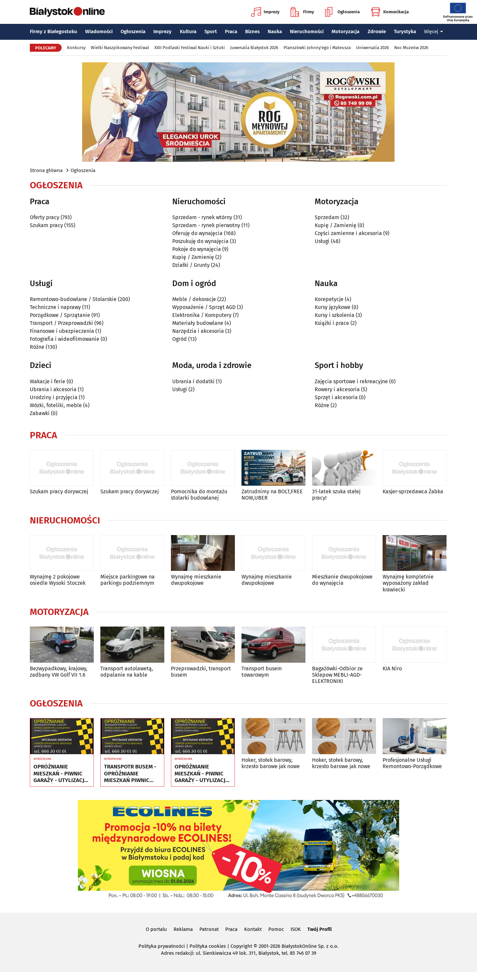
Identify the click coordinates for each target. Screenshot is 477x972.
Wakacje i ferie (47, 381)
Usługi (322, 241)
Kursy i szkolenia (334, 315)
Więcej (433, 31)
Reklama (183, 929)
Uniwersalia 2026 (372, 47)
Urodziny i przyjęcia (54, 397)
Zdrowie (377, 31)
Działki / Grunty (191, 265)
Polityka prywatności (161, 946)
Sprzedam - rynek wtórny (202, 217)
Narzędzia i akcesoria (198, 331)
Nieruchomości (307, 31)
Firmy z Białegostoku (53, 31)
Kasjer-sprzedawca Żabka (413, 491)
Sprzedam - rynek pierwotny (206, 225)
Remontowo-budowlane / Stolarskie (73, 299)
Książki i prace (332, 323)
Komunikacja (390, 12)
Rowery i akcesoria (337, 389)
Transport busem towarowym (261, 671)
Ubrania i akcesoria (53, 389)
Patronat (209, 929)
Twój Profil (319, 929)
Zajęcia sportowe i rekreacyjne (351, 381)
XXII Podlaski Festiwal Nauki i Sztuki (189, 47)
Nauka (275, 31)
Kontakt (253, 929)
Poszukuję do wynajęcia (200, 241)
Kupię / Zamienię (193, 257)
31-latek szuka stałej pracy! (336, 494)
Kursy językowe (332, 307)
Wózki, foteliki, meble (56, 405)
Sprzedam (327, 217)
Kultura (188, 31)
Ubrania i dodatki (193, 381)
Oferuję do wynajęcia (197, 233)
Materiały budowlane (197, 323)
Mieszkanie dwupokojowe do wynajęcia (342, 580)
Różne (37, 347)
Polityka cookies (207, 946)
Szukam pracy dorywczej (59, 491)
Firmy (302, 12)
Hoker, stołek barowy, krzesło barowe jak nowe (270, 763)
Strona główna (46, 170)
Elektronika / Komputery (202, 315)
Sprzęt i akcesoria (336, 397)
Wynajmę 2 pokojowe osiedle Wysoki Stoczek (57, 580)
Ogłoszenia (342, 12)
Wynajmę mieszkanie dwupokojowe (196, 580)
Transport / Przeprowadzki (61, 323)
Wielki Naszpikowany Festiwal (120, 47)
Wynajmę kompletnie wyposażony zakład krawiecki (408, 583)
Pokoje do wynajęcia (196, 249)
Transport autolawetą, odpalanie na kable (126, 671)
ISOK (296, 929)
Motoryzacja (345, 31)
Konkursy (76, 47)
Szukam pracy (46, 225)
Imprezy (265, 12)
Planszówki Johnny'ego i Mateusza (317, 47)
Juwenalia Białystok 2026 (254, 47)
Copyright (241, 946)
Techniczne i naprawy (55, 307)
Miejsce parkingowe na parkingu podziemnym (127, 580)
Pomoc (276, 929)
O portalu (156, 929)
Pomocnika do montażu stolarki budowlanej (199, 494)
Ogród (179, 339)
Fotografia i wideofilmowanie (64, 339)
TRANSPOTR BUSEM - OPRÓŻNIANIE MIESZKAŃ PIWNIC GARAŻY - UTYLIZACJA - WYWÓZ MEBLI (131, 773)
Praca (231, 31)
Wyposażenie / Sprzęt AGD (204, 307)
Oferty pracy (44, 217)
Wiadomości (99, 31)
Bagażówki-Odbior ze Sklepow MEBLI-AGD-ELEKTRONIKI (337, 674)
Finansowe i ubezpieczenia (62, 331)
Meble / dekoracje (194, 299)
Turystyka (405, 31)
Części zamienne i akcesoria (348, 233)
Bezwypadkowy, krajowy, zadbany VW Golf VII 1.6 (58, 671)
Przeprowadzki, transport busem (201, 671)
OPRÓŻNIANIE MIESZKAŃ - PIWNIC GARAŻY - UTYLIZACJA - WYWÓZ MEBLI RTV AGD (60, 773)
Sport (210, 31)
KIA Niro (392, 668)
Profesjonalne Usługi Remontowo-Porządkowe (412, 763)
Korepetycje (329, 299)
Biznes (252, 31)
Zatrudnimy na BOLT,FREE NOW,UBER (272, 494)
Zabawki (40, 413)
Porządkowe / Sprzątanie (60, 315)
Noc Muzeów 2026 (411, 47)
